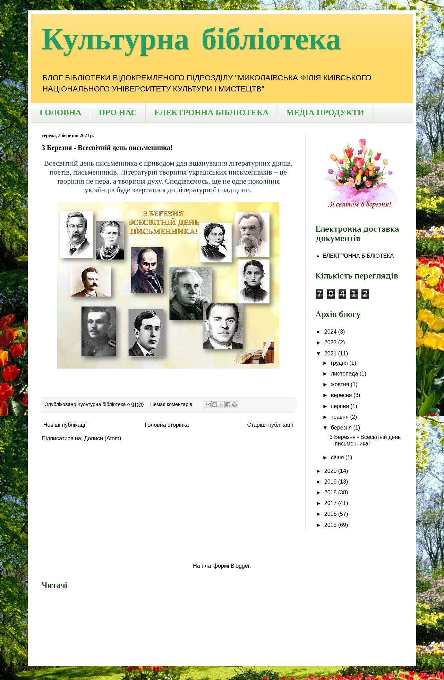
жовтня (341, 384)
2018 (331, 492)
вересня (342, 395)
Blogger (240, 566)
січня (338, 457)
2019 (331, 482)
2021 (331, 353)
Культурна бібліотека (191, 40)
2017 (331, 503)
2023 (331, 342)
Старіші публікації (270, 425)
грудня (340, 363)
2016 (331, 514)
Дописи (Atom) (102, 438)
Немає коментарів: (172, 404)
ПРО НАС (118, 112)
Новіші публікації (65, 425)
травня (340, 417)
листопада (345, 374)
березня (342, 428)
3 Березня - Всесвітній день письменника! (107, 147)
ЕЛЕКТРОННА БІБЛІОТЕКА (211, 112)
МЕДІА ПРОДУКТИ (325, 112)
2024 (331, 332)
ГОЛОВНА (61, 112)
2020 (331, 471)
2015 (331, 525)
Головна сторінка (167, 425)
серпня (340, 406)
